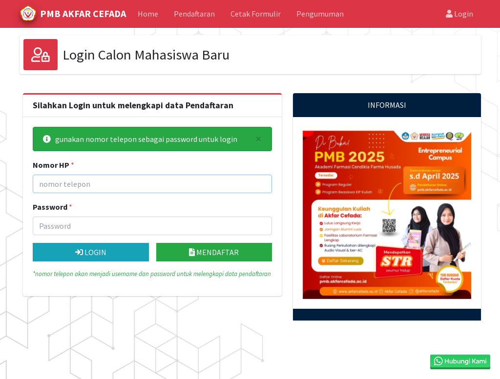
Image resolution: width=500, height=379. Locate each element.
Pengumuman (320, 14)
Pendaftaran (194, 14)
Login (459, 14)
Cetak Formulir (255, 14)
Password (50, 207)
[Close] (258, 139)
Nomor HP (51, 165)
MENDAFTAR (214, 252)
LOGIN (90, 252)
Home (148, 14)
